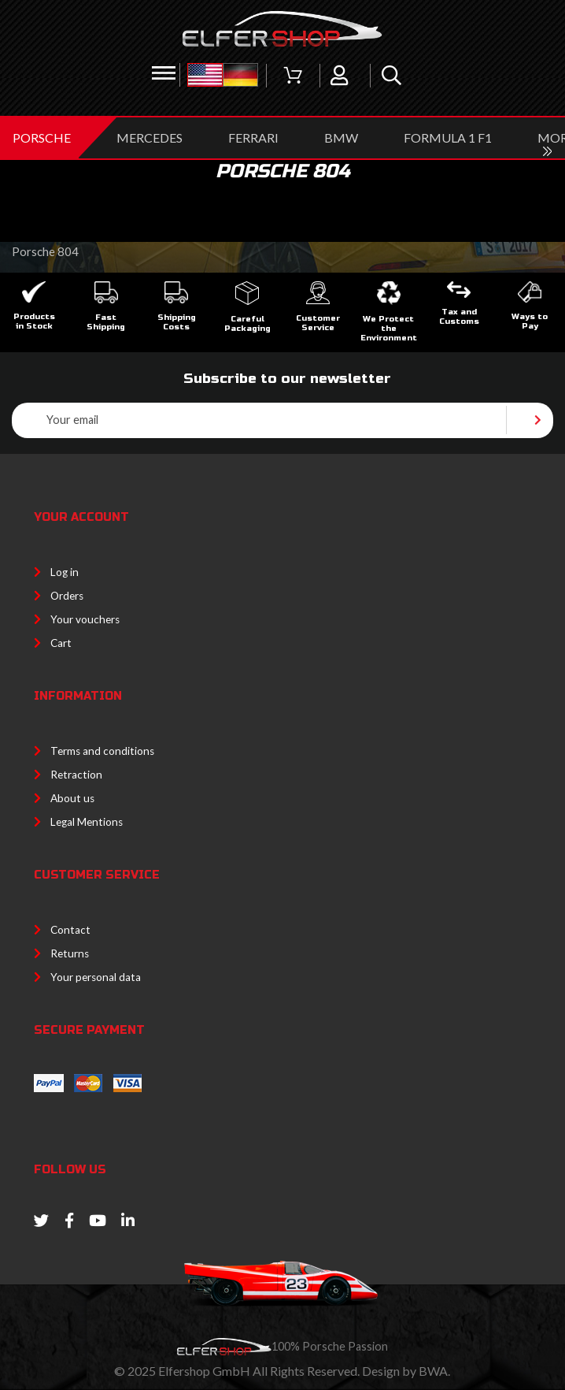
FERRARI (253, 137)
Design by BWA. (406, 1370)
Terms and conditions (102, 751)
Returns (69, 953)
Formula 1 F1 (448, 137)
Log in (64, 572)
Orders (66, 595)
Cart (61, 643)
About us (72, 798)
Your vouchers (85, 619)
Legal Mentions (86, 822)
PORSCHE (42, 137)
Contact (70, 930)
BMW (341, 137)
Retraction (76, 774)
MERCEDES (149, 137)
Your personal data (95, 977)
